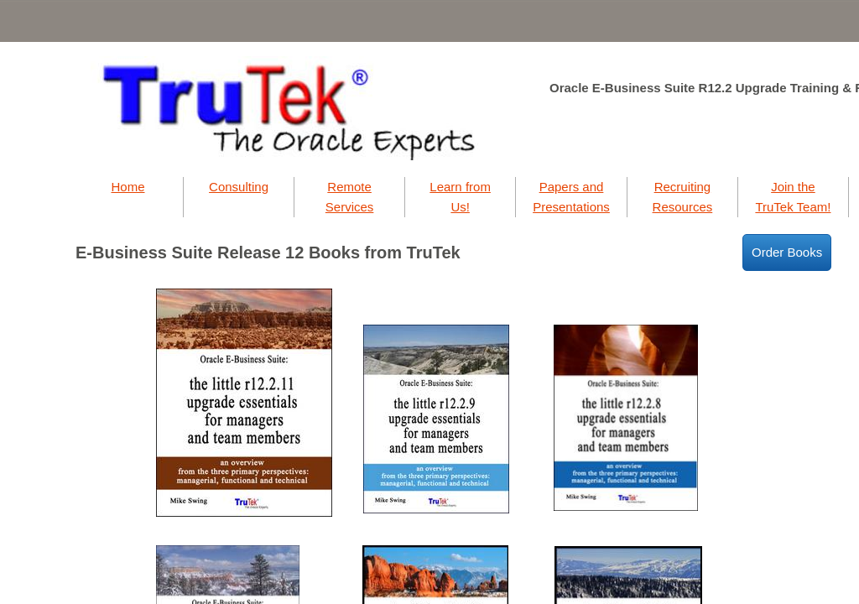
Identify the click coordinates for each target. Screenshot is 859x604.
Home (127, 187)
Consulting (238, 187)
